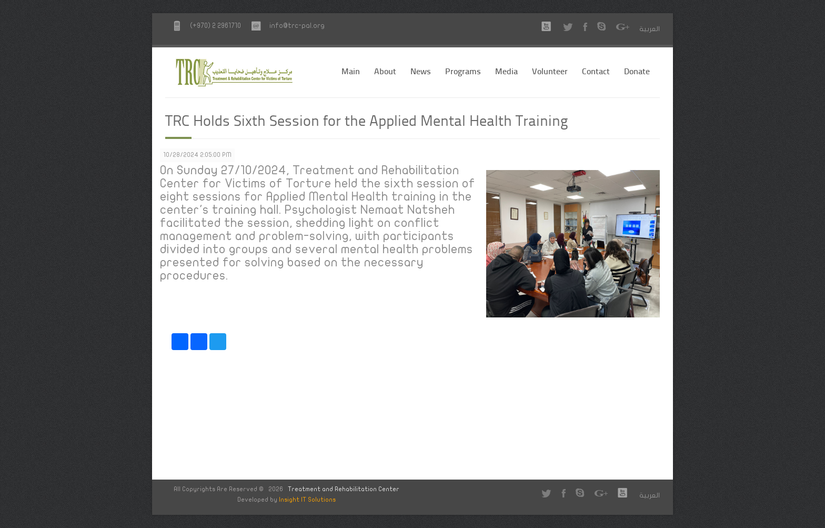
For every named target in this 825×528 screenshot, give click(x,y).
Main (350, 71)
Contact (596, 71)
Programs (463, 71)
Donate (637, 71)
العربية (649, 29)
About (385, 71)
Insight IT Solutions (307, 499)
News (420, 71)
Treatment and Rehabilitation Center (343, 489)
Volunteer (550, 71)
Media (506, 71)
